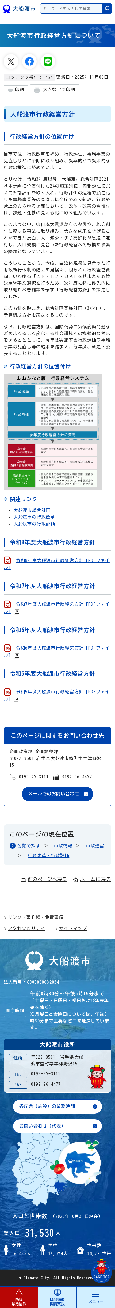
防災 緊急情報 (19, 1297)
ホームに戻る (92, 879)
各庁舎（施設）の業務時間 (47, 1106)
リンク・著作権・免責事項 (33, 917)
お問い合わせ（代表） (42, 1126)
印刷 (16, 90)
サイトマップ (71, 928)
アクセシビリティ (24, 928)
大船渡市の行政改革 (34, 517)
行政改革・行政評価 (48, 855)
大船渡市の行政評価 (34, 524)
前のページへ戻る (44, 879)
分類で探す (29, 846)
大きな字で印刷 (54, 90)
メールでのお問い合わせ (53, 794)
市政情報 (63, 846)
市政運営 (95, 846)
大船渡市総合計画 (32, 510)
